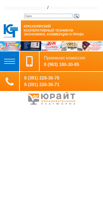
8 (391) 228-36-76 (41, 78)
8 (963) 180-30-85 (61, 64)
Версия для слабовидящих (74, 8)
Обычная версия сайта (25, 8)
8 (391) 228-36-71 (41, 84)
